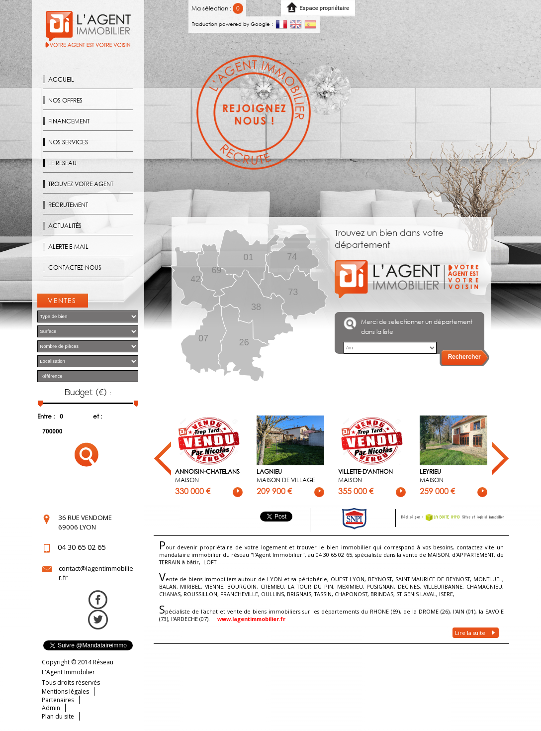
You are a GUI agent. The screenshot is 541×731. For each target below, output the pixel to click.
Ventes (62, 300)
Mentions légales (65, 691)
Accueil (61, 79)
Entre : (46, 416)
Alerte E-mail (68, 246)
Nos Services (68, 142)
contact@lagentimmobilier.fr (96, 573)
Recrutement (68, 205)
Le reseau (62, 163)
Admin (51, 708)
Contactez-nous (74, 267)
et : (97, 416)
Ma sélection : (217, 8)
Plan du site (58, 716)
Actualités (65, 225)
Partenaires (58, 700)
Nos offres (65, 100)
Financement (69, 121)
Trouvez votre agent (80, 184)
